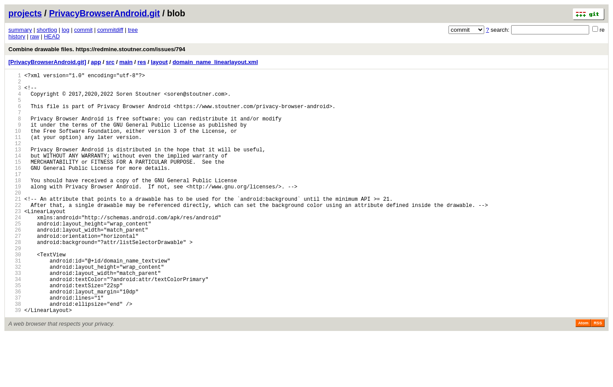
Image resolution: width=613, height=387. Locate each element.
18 (14, 204)
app (96, 62)
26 (14, 264)
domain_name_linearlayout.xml (215, 62)
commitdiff (110, 29)
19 (14, 211)
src (110, 62)
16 (14, 189)
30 (14, 294)
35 (14, 331)
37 (14, 346)
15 (14, 181)
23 (14, 241)
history (16, 36)
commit (83, 29)
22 (14, 234)
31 (14, 301)
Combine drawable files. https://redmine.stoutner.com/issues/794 (96, 49)
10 (14, 144)
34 (14, 324)
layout (159, 62)
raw (34, 36)
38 (14, 354)
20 (14, 219)
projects (25, 13)
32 (14, 309)
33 (14, 316)
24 (14, 249)
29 (14, 286)
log (65, 29)
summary (20, 29)
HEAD (52, 36)
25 (14, 256)
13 (14, 166)
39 (14, 361)
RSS (598, 374)
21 (14, 226)
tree (133, 29)
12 (14, 159)
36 (14, 339)
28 (14, 279)
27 (14, 271)
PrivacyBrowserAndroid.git (104, 13)
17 (14, 196)
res (142, 62)
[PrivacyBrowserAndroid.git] (47, 62)
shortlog (47, 29)
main (125, 62)
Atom (583, 374)
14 (14, 174)
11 (14, 151)
